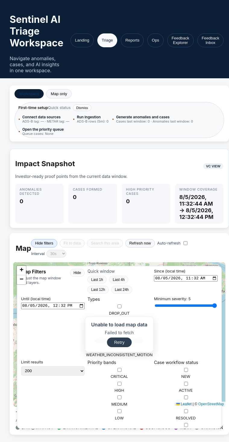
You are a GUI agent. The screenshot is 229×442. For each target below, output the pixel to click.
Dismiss (82, 108)
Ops (155, 40)
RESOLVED (186, 414)
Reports (132, 40)
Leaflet (184, 404)
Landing (82, 40)
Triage (107, 40)
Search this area (105, 243)
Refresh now (140, 243)
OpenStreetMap (211, 404)
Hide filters (44, 243)
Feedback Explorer (180, 40)
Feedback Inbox (210, 40)
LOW (119, 414)
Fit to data (72, 243)
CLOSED (185, 428)
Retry (119, 342)
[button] (21, 270)
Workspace (29, 94)
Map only (59, 94)
